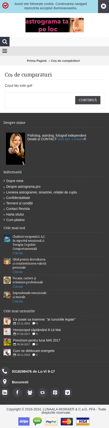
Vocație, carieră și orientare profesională (28, 280)
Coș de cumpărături (65, 61)
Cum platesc (14, 220)
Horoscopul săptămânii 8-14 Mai (37, 330)
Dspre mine (14, 181)
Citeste (18, 253)
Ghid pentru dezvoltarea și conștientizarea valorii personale (29, 263)
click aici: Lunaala (71, 139)
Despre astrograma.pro (22, 187)
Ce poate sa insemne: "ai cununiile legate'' (44, 319)
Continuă (88, 100)
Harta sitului (14, 214)
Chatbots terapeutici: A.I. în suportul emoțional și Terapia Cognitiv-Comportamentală (29, 242)
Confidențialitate (17, 198)
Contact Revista (17, 209)
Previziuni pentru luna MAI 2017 (36, 340)
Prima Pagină (36, 61)
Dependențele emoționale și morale (29, 295)
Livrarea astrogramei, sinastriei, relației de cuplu (40, 192)
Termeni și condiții (18, 203)
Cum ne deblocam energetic (34, 351)
